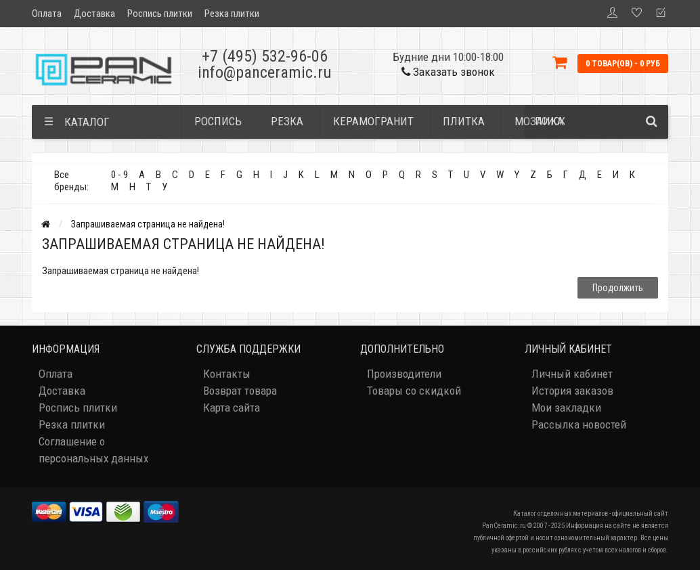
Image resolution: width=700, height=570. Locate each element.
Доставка (94, 13)
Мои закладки (566, 407)
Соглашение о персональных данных (93, 450)
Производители (404, 373)
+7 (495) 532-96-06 (265, 56)
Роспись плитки (159, 13)
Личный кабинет (572, 373)
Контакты (226, 373)
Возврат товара (240, 390)
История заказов (572, 390)
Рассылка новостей (578, 424)
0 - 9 (119, 175)
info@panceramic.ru (265, 72)
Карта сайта (231, 407)
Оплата (47, 13)
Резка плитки (231, 13)
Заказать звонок (448, 72)
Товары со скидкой (414, 390)
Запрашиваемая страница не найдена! (148, 224)
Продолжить (617, 287)
